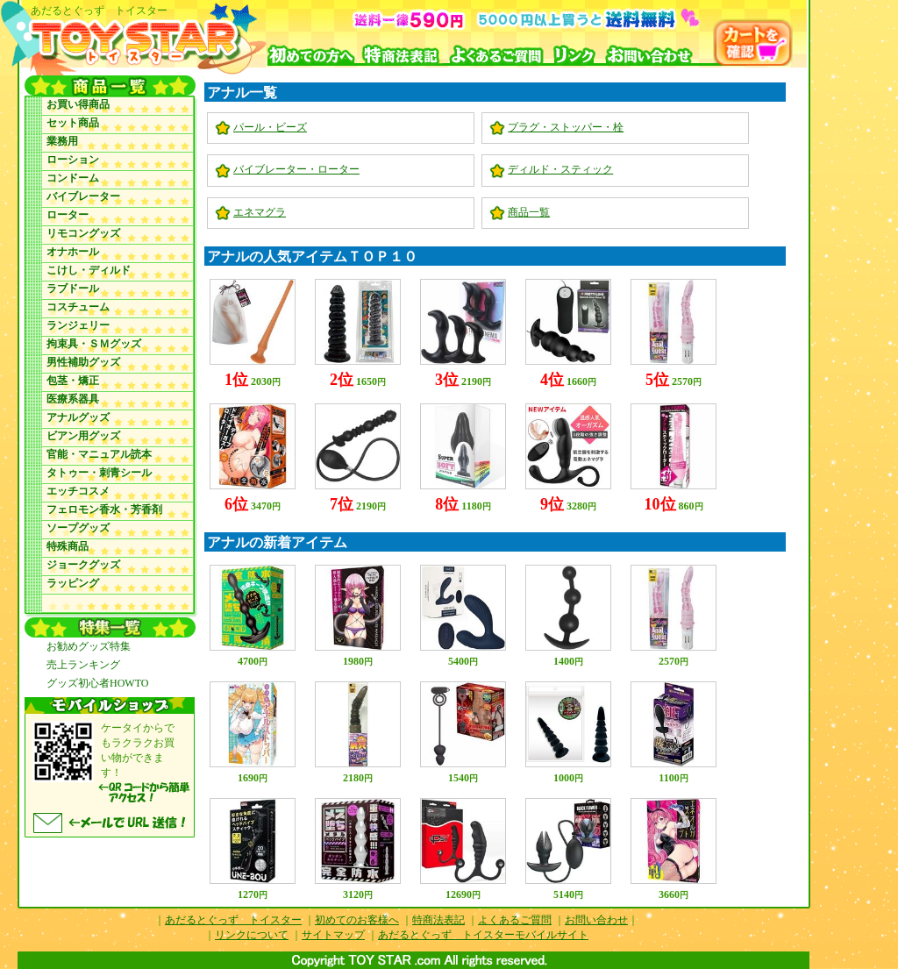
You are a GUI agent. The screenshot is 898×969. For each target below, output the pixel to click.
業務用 (62, 141)
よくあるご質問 (515, 920)
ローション (72, 159)
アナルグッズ (78, 417)
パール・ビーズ (270, 127)
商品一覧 (529, 212)
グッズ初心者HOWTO (97, 683)
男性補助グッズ (83, 362)
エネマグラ (259, 212)
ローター (67, 215)
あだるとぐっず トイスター (233, 920)
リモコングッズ (83, 233)
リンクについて (252, 935)
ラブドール (72, 288)
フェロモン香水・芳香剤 (104, 509)
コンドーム (72, 178)
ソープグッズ (78, 528)
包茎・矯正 (72, 380)
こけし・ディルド (88, 270)
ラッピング (72, 583)
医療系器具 (72, 399)
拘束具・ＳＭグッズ (93, 344)
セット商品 (72, 123)
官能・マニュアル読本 (99, 454)
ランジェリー (78, 325)
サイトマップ (333, 935)
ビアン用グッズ (83, 436)
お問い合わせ (596, 920)
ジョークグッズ (83, 565)
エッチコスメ (78, 491)
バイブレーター (83, 196)
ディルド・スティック (560, 169)
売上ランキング (83, 665)
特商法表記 (438, 920)
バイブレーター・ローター (296, 169)
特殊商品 (67, 546)
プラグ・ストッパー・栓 (566, 127)
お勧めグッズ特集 (88, 646)
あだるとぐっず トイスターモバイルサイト (483, 935)
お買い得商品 (78, 104)
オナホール (72, 252)
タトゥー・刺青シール (99, 473)
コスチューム (78, 307)
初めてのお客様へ (357, 920)
